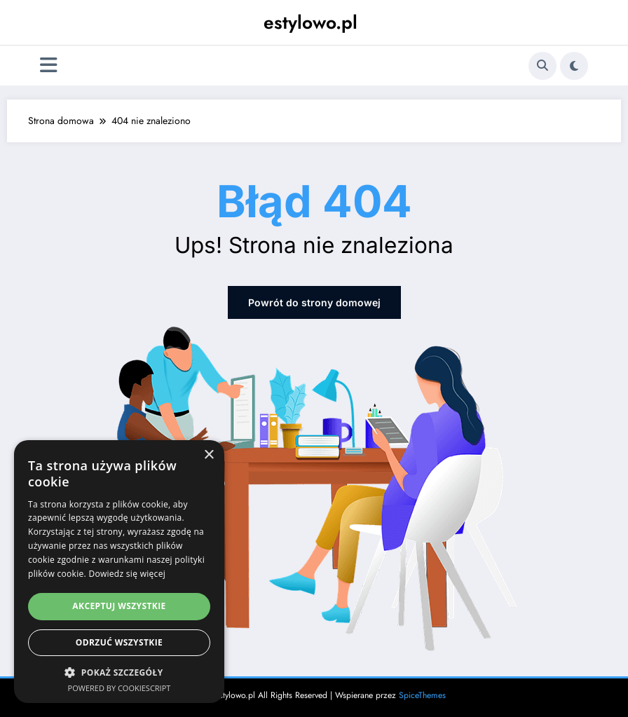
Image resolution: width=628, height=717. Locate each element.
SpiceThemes (422, 695)
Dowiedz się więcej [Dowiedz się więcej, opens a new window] (126, 574)
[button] (119, 672)
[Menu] (49, 65)
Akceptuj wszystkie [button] (118, 606)
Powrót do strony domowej (314, 302)
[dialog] (119, 571)
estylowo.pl (310, 22)
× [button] (208, 455)
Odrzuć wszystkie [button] (119, 642)
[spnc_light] (574, 66)
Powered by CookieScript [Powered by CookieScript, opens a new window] (119, 688)
